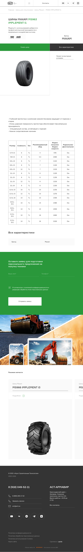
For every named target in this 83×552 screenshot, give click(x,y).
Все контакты (54, 505)
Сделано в (56, 542)
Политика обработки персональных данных (24, 536)
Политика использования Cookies (20, 539)
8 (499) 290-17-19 (16, 496)
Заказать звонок (16, 501)
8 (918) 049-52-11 (19, 487)
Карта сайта (12, 542)
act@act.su (14, 506)
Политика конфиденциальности (19, 533)
